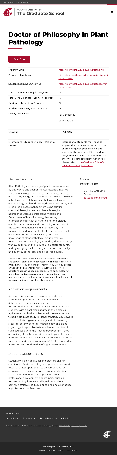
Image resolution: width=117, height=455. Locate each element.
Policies (51, 451)
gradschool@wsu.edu (79, 426)
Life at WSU (27, 418)
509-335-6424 (64, 426)
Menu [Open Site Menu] (112, 12)
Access (42, 451)
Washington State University (16, 2)
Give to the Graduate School (53, 418)
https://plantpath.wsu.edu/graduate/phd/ (81, 69)
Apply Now (19, 59)
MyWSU (61, 451)
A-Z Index (11, 418)
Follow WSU (72, 451)
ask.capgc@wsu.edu (95, 197)
